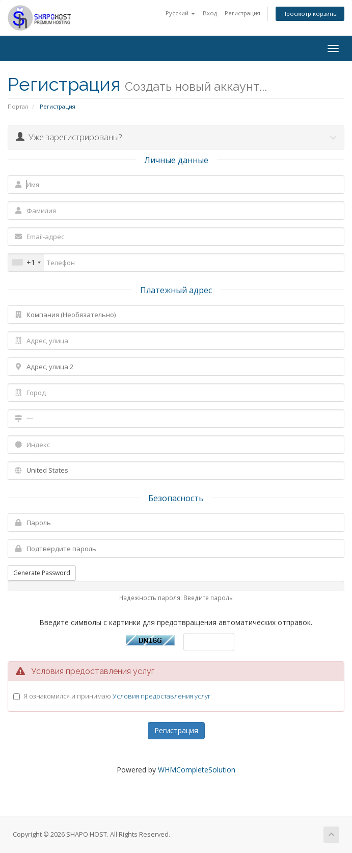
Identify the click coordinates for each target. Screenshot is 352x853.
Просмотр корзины (310, 13)
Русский (180, 13)
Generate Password (41, 572)
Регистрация (242, 13)
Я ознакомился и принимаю (117, 696)
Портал (18, 106)
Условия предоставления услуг (162, 696)
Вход (210, 13)
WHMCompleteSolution (196, 769)
